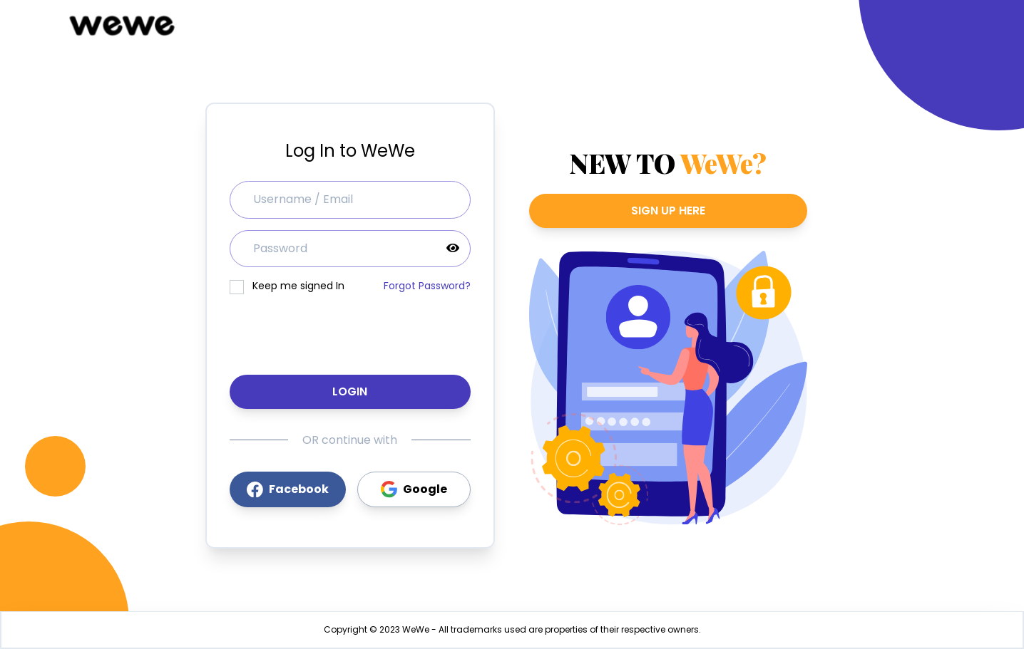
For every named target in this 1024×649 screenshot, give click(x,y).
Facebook (288, 489)
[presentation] (350, 330)
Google (414, 489)
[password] (350, 248)
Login (349, 391)
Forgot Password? (427, 286)
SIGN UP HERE (668, 210)
